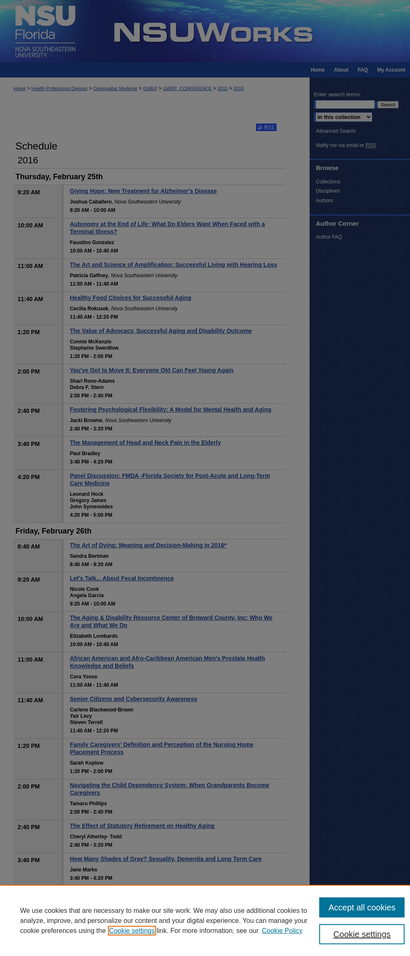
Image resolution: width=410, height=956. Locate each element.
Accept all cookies (361, 907)
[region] (205, 920)
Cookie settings (132, 930)
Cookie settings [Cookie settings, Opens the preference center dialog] (362, 934)
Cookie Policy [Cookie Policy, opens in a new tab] (282, 930)
